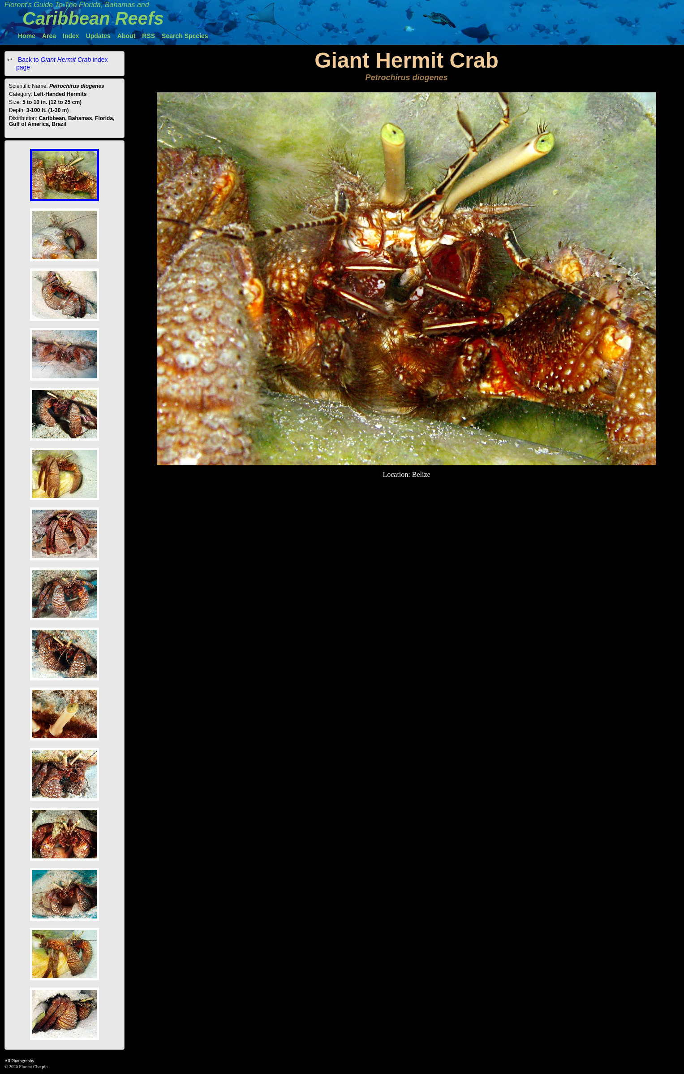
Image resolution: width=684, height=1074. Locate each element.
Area (49, 35)
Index (71, 35)
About (126, 35)
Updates (98, 35)
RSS (148, 35)
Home (26, 35)
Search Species (185, 35)
